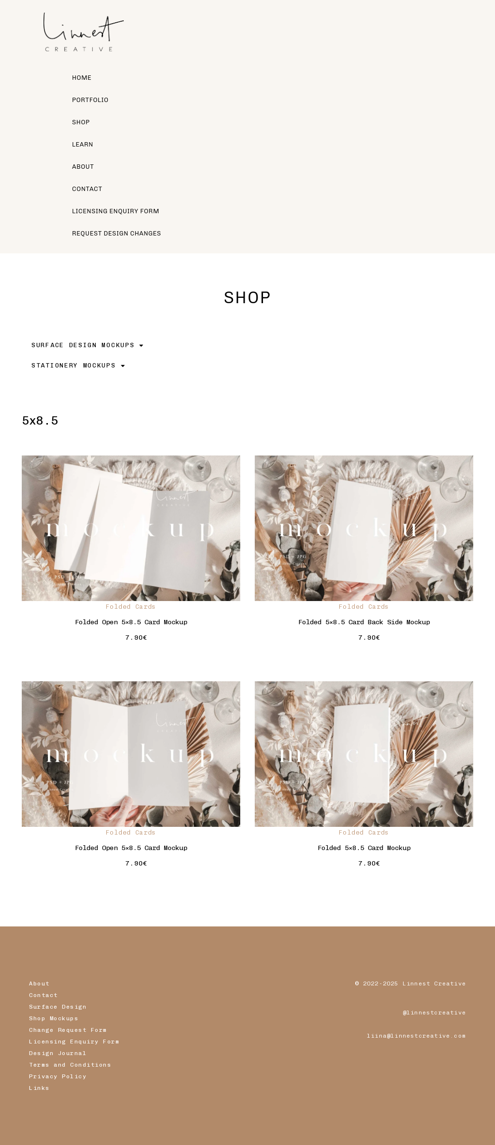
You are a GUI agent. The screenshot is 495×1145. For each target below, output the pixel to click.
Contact (43, 995)
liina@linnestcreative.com (416, 1035)
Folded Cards (131, 606)
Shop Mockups (53, 1018)
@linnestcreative (434, 1012)
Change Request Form (68, 1030)
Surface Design (58, 1006)
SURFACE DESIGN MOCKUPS (87, 345)
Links (39, 1088)
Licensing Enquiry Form (74, 1041)
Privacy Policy (58, 1076)
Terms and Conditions (70, 1064)
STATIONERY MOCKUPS (78, 366)
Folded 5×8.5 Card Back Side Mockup (364, 622)
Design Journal (58, 1053)
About (39, 983)
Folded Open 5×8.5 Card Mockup (131, 622)
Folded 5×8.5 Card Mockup (364, 848)
